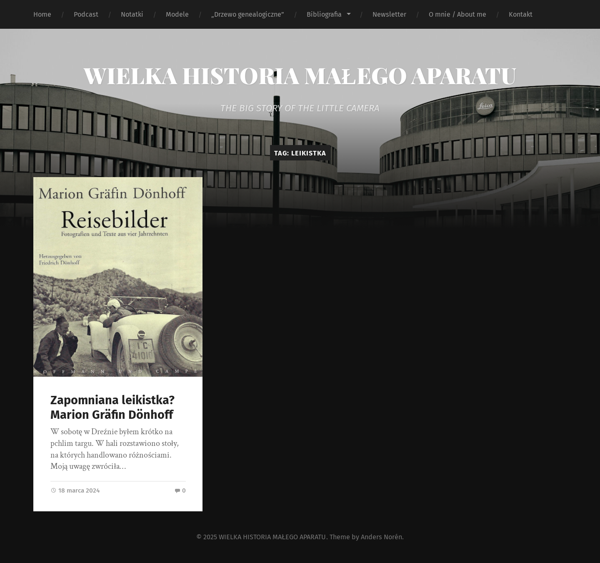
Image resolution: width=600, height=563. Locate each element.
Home (42, 14)
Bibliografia (324, 14)
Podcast (86, 14)
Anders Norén (381, 537)
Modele (177, 14)
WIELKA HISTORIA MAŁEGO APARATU (300, 75)
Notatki (132, 14)
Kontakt (520, 14)
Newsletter (389, 14)
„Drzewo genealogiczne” (247, 14)
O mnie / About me (457, 14)
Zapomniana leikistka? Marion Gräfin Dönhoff (112, 407)
